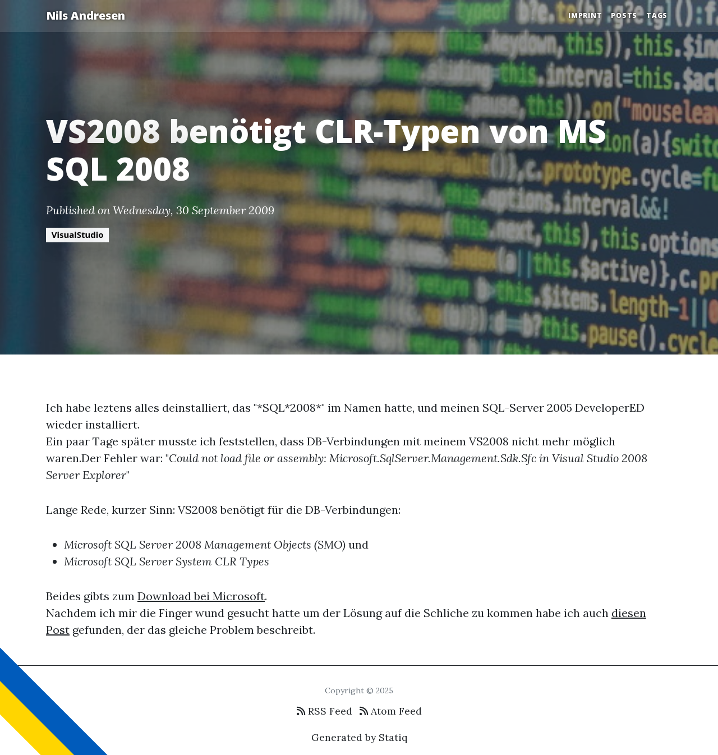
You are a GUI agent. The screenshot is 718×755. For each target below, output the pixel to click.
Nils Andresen (85, 15)
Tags (657, 15)
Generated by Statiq (359, 737)
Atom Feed (391, 711)
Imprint (585, 15)
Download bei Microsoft (201, 596)
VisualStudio (78, 234)
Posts (624, 15)
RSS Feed (324, 711)
